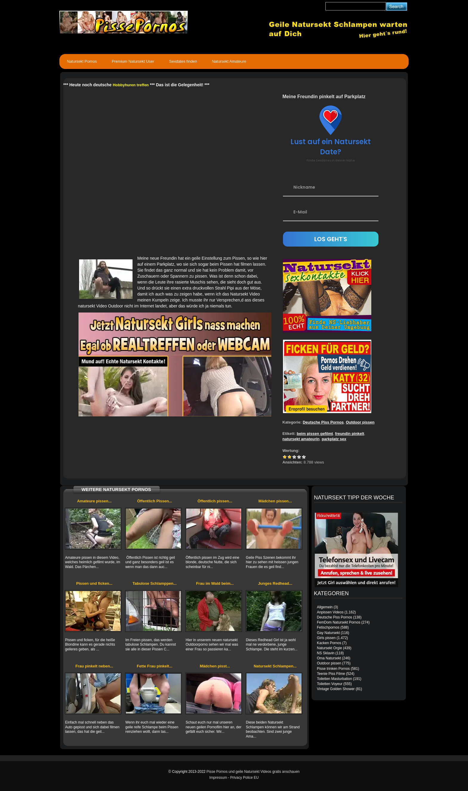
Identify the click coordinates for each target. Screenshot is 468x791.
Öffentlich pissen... (215, 501)
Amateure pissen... (94, 501)
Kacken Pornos (329, 643)
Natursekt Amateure (229, 61)
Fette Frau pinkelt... (154, 666)
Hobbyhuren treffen (131, 85)
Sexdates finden (183, 61)
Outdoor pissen (360, 422)
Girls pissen (326, 638)
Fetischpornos (328, 627)
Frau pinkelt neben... (94, 666)
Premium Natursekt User (133, 61)
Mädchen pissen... (275, 501)
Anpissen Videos (330, 612)
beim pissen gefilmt (315, 433)
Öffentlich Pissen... (154, 501)
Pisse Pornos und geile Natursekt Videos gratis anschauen (253, 772)
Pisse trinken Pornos (333, 669)
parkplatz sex (334, 439)
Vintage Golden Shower (336, 689)
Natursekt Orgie (329, 648)
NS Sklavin (326, 653)
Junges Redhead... (275, 583)
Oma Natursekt (329, 658)
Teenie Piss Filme (331, 674)
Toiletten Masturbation (334, 679)
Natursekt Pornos (82, 61)
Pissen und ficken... (94, 583)
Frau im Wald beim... (215, 583)
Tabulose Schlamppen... (155, 583)
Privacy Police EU (244, 777)
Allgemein (325, 607)
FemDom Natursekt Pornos (338, 622)
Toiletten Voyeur (329, 684)
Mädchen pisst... (215, 666)
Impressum (218, 777)
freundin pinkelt (349, 433)
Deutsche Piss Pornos (323, 422)
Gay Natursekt (328, 633)
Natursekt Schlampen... (275, 666)
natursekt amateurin (300, 439)
